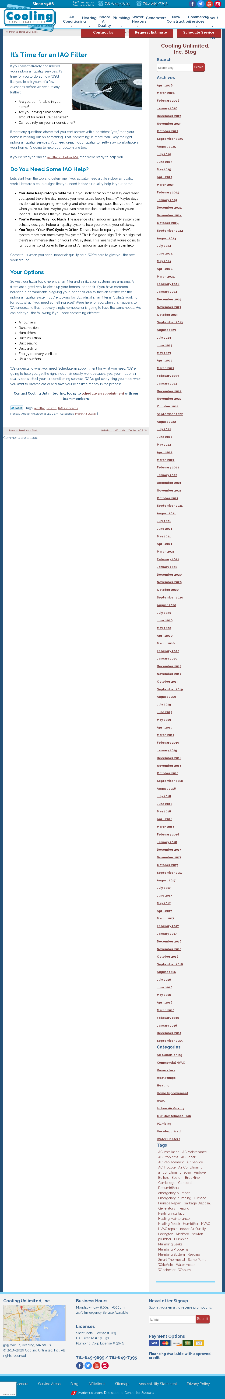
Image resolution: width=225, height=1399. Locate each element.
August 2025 (166, 146)
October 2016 (167, 956)
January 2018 (167, 842)
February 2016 (168, 1018)
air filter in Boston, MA (63, 157)
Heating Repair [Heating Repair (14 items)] (169, 1224)
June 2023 (164, 345)
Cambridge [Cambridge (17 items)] (166, 1183)
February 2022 (168, 467)
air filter (39, 408)
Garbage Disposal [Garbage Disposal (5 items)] (197, 1203)
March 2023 (165, 368)
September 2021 (170, 505)
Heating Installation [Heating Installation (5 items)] (172, 1213)
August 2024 (166, 238)
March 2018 (165, 826)
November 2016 (169, 949)
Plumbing (164, 1123)
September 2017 (170, 872)
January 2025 (167, 200)
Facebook (192, 4)
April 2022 (164, 452)
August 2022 (166, 421)
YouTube (209, 4)
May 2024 (164, 261)
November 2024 (169, 215)
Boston (52, 408)
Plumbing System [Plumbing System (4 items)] (171, 1254)
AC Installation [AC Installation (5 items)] (168, 1152)
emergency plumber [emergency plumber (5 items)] (174, 1193)
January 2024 (167, 291)
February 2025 (168, 192)
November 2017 (169, 857)
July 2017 (164, 888)
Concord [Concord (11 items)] (185, 1183)
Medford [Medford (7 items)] (182, 1234)
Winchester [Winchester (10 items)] (167, 1270)
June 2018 (164, 804)
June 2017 (164, 895)
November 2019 (169, 674)
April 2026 (164, 85)
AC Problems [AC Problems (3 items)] (168, 1157)
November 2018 (169, 765)
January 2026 (167, 108)
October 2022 (168, 406)
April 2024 (165, 269)
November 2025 (169, 123)
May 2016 (164, 995)
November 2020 (169, 582)
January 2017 (167, 933)
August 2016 (166, 972)
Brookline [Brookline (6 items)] (192, 1177)
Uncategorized (169, 1131)
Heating (163, 1085)
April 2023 (164, 360)
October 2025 (167, 131)
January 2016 (167, 1025)
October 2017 (167, 865)
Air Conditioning (169, 1055)
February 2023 (168, 376)
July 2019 (164, 704)
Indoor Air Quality (85, 413)
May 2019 (164, 720)
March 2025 (165, 184)
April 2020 (164, 635)
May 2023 (164, 353)
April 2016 (164, 1002)
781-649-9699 (117, 3)
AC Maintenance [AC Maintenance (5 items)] (194, 1152)
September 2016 (170, 964)
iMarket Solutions (90, 1393)
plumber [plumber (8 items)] (164, 1239)
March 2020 (166, 643)
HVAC (161, 1101)
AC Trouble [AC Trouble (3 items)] (167, 1167)
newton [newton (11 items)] (197, 1234)
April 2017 (164, 911)
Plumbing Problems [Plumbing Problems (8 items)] (173, 1249)
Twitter (201, 4)
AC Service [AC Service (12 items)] (194, 1162)
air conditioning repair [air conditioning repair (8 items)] (174, 1172)
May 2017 (164, 903)
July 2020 (164, 613)
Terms (12, 1394)
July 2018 (164, 796)
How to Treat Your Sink (23, 31)
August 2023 (166, 330)
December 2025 (169, 116)
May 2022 (164, 444)
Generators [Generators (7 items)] (166, 1208)
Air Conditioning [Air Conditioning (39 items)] (190, 1167)
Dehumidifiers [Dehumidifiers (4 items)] (168, 1188)
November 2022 (169, 398)
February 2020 (168, 651)
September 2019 (170, 689)
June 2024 (165, 253)
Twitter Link (16, 408)
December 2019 (169, 666)
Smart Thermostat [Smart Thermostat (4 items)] (171, 1260)
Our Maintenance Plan (174, 1116)
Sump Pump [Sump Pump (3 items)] (197, 1260)
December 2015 (169, 1033)
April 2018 (164, 819)
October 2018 (167, 773)
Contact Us (103, 32)
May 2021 (164, 536)
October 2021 (167, 498)
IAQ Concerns (69, 408)
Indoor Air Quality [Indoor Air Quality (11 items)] (192, 1229)
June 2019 (164, 712)
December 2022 (169, 391)
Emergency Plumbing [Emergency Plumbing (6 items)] (174, 1198)
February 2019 (168, 742)
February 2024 (168, 284)
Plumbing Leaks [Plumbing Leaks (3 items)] (170, 1244)
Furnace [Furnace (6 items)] (200, 1198)
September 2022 (170, 414)
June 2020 (164, 620)
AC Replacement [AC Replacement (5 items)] (171, 1162)
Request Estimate (151, 32)
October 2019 (167, 681)
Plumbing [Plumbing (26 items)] (181, 1239)
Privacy (4, 1394)
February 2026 (168, 100)
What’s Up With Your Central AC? (122, 430)
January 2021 (167, 567)
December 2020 (169, 574)
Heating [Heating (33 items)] (183, 1208)
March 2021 (165, 551)
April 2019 (164, 727)
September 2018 (170, 781)
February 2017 (168, 926)
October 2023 (167, 314)
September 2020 (170, 597)
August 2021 (166, 513)
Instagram (217, 4)
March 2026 (166, 93)
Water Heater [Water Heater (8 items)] (186, 1265)
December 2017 (169, 849)
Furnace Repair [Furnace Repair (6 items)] (169, 1203)
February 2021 (168, 559)
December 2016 (169, 941)
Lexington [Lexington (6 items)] (165, 1234)
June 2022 (164, 437)
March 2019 (165, 735)
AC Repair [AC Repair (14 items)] (188, 1157)
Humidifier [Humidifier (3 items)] (190, 1224)
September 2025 (170, 139)
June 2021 (164, 528)
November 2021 (169, 490)
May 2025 (164, 169)
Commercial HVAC (171, 1062)
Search (198, 67)
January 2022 (167, 475)
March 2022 (166, 460)
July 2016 (164, 979)
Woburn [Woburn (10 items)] (184, 1270)
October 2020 (168, 589)
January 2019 (167, 750)
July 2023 (164, 337)
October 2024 (168, 223)
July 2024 (164, 245)
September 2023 (170, 322)
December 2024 (169, 207)
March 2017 (165, 918)
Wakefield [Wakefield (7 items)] (165, 1265)
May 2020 (164, 628)
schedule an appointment (103, 393)
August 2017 (166, 880)
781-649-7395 (155, 3)
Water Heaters (168, 1139)
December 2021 (169, 483)
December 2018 (169, 758)
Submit (202, 1319)
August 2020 (166, 605)
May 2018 (164, 811)
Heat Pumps (166, 1077)
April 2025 (164, 177)
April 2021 (164, 544)
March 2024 (166, 276)
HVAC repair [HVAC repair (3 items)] (167, 1229)
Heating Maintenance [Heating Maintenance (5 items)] (174, 1218)
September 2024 (170, 230)
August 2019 (166, 696)
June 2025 (164, 162)
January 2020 (167, 658)
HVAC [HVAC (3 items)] (205, 1224)
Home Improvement (172, 1093)
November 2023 (169, 307)
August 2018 (166, 788)
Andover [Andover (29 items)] (200, 1172)
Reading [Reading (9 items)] (194, 1254)
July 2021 (164, 521)
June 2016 (164, 987)
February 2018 (168, 834)
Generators (166, 1070)
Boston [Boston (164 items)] (177, 1177)
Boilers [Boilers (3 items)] (163, 1177)
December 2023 (169, 299)
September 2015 (170, 1040)
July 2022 (164, 429)
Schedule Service (198, 32)
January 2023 (167, 383)
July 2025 (164, 154)
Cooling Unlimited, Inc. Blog (185, 48)
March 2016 (165, 1010)
